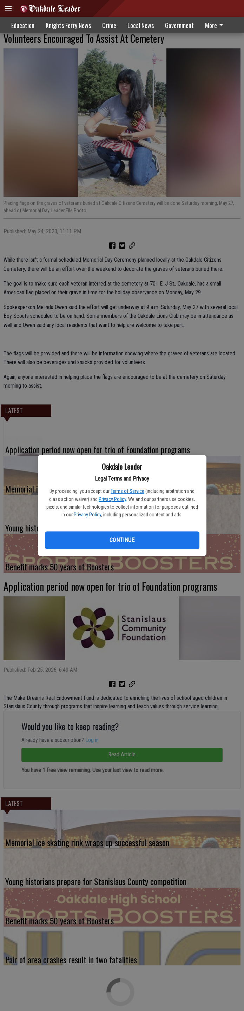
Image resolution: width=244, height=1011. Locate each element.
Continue (122, 540)
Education (22, 25)
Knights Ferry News (68, 25)
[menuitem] (179, 25)
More (215, 25)
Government (179, 25)
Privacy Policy (112, 499)
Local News (140, 25)
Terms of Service (127, 491)
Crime (109, 25)
